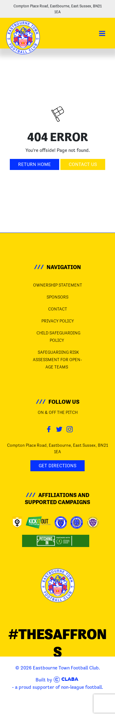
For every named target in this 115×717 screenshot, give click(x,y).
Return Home (34, 164)
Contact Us (83, 164)
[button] (102, 34)
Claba (66, 680)
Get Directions (57, 465)
